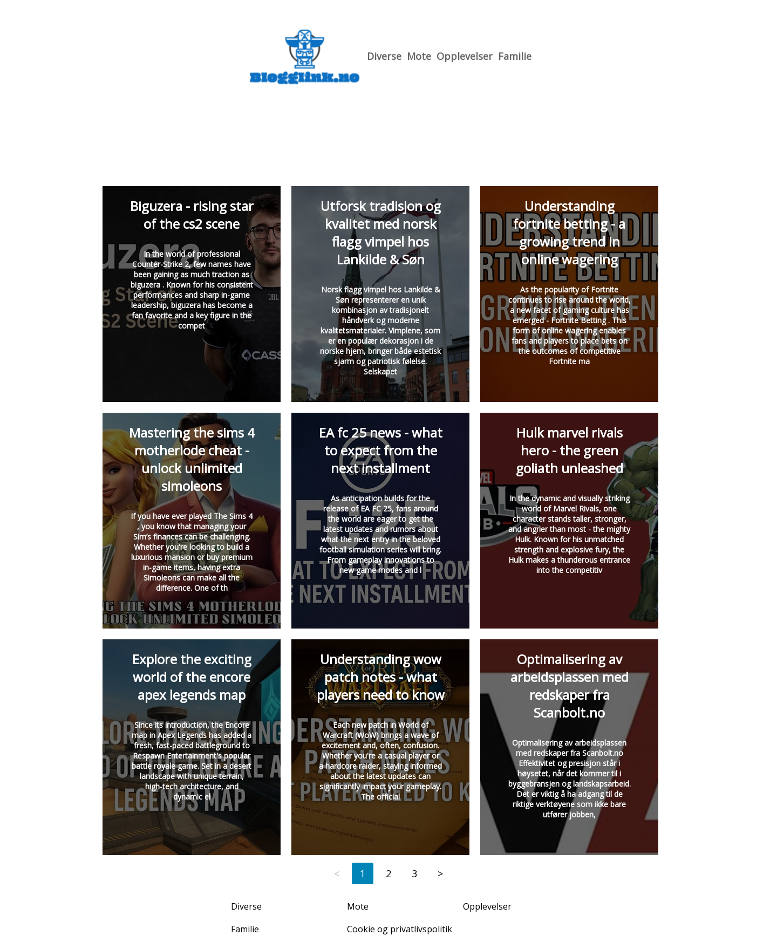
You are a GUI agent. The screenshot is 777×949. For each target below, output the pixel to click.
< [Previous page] (336, 873)
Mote (419, 56)
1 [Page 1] (362, 873)
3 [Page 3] (414, 873)
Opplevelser (465, 56)
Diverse (384, 56)
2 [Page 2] (388, 873)
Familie (514, 56)
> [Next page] (440, 873)
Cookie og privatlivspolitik (399, 929)
